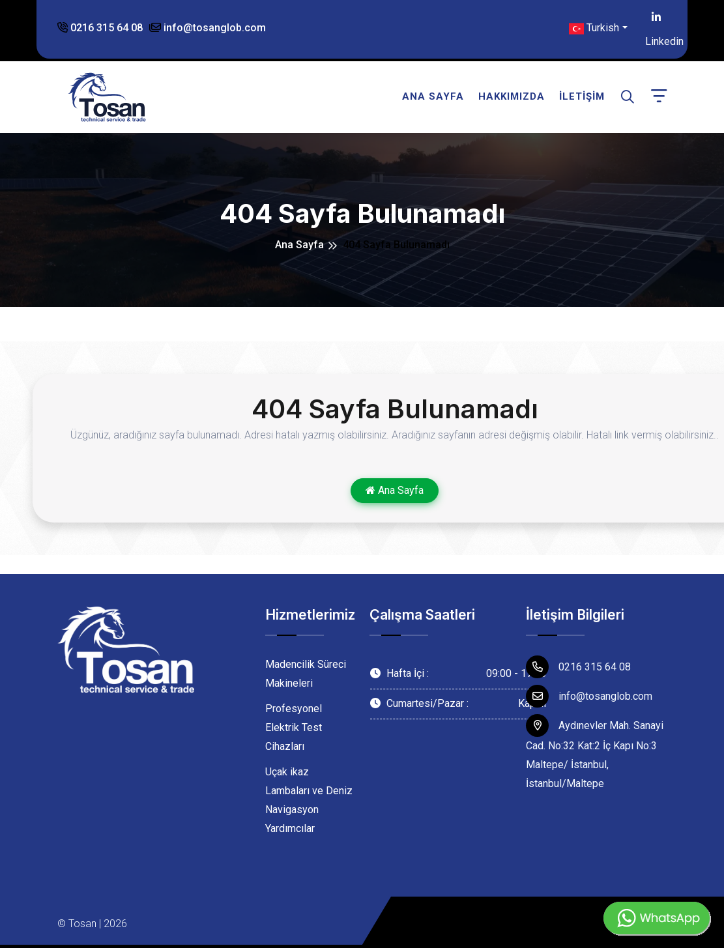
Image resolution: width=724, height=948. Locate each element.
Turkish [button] (594, 29)
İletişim (582, 96)
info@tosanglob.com (207, 28)
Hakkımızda (511, 96)
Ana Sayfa (433, 96)
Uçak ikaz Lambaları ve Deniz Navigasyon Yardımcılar (309, 800)
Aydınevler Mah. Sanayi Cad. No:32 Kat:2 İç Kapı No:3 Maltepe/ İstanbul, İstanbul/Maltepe (594, 752)
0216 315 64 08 (100, 28)
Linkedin (656, 19)
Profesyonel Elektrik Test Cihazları (293, 727)
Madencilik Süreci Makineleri (305, 673)
